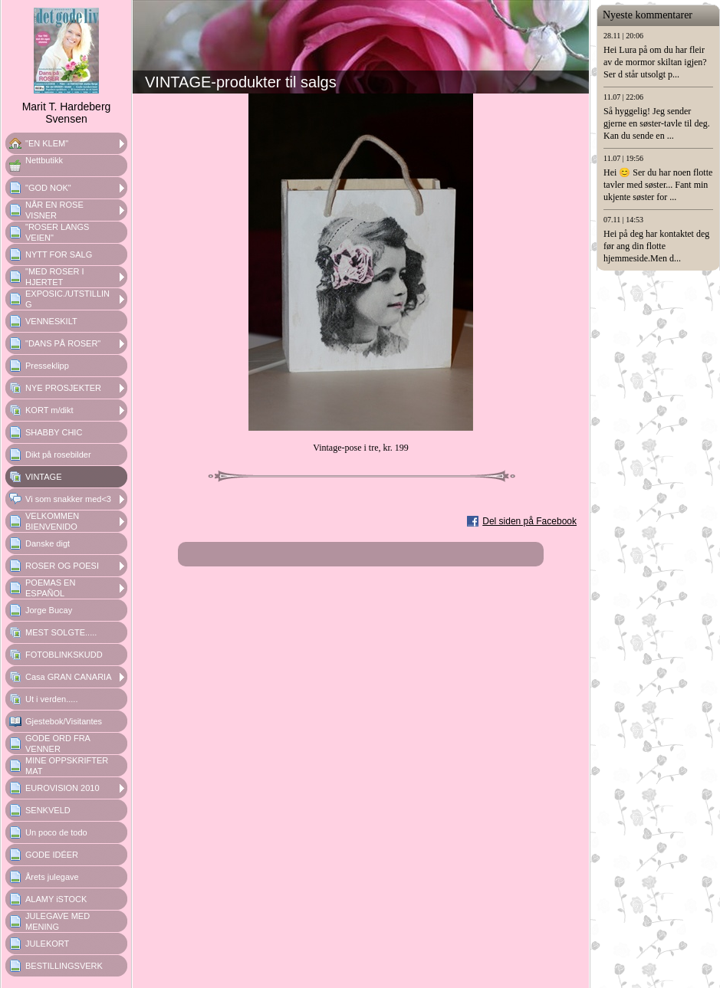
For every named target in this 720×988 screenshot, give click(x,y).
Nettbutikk (44, 160)
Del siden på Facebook (529, 521)
